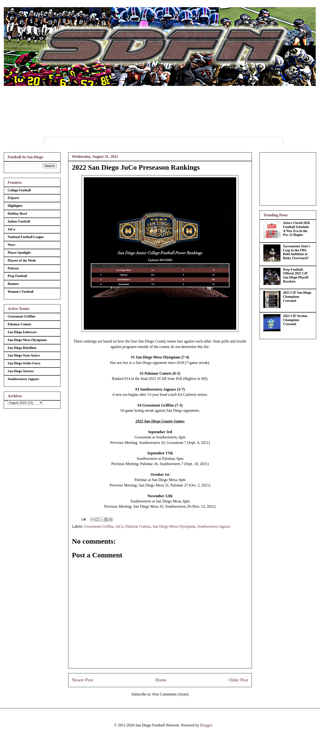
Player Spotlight (19, 252)
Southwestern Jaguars (213, 526)
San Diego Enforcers (22, 332)
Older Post (238, 679)
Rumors (13, 284)
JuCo (120, 526)
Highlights (15, 206)
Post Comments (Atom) (170, 694)
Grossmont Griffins (99, 526)
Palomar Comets (138, 526)
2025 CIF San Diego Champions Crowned (297, 297)
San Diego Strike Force (24, 363)
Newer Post (82, 679)
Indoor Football (19, 221)
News (11, 245)
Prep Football (17, 276)
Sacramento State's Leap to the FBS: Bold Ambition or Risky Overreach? (296, 252)
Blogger (206, 725)
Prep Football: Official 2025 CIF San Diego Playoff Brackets (296, 275)
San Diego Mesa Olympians (174, 526)
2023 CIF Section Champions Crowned (295, 320)
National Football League (26, 237)
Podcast (13, 268)
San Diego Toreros (21, 371)
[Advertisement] (287, 178)
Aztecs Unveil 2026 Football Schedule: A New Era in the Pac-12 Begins (296, 229)
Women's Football (21, 291)
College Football (19, 190)
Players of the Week (22, 260)
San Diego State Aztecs (24, 355)
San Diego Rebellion (22, 348)
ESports (13, 198)
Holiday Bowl (17, 213)
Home (160, 679)
